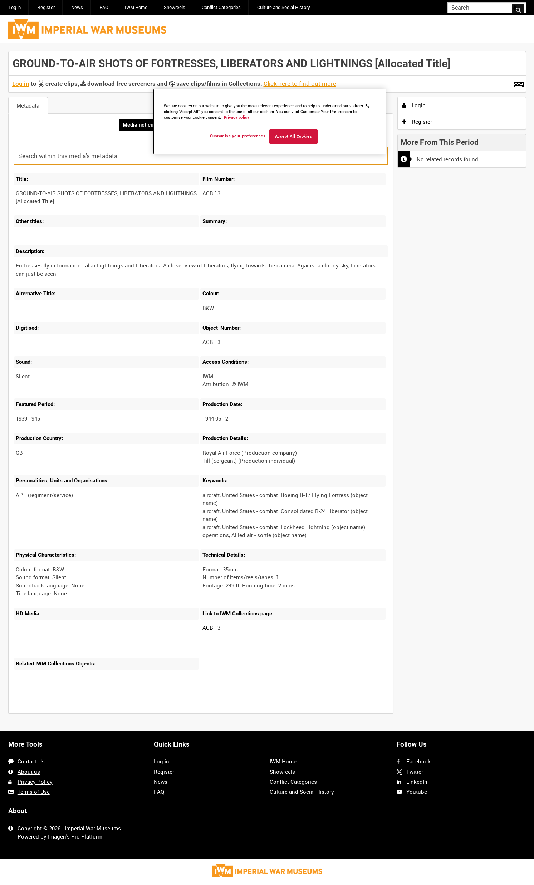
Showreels (174, 7)
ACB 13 (211, 628)
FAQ (103, 7)
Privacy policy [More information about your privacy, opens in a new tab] (236, 117)
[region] (269, 122)
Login (414, 105)
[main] (267, 387)
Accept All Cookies (293, 136)
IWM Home (136, 7)
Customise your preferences (238, 136)
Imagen (57, 836)
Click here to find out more (300, 84)
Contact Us (31, 761)
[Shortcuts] (519, 83)
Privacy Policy (35, 781)
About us (29, 771)
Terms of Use (34, 791)
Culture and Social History (283, 7)
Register (46, 7)
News (77, 7)
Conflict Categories (221, 7)
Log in (15, 7)
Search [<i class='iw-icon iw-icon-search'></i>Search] (521, 7)
